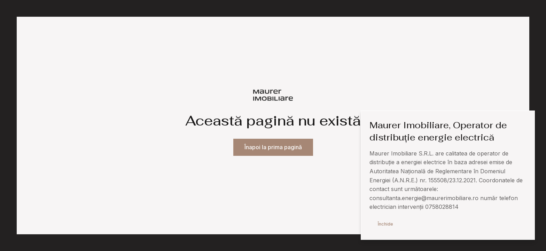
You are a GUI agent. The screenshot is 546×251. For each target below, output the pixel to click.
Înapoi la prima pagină (273, 147)
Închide (385, 224)
